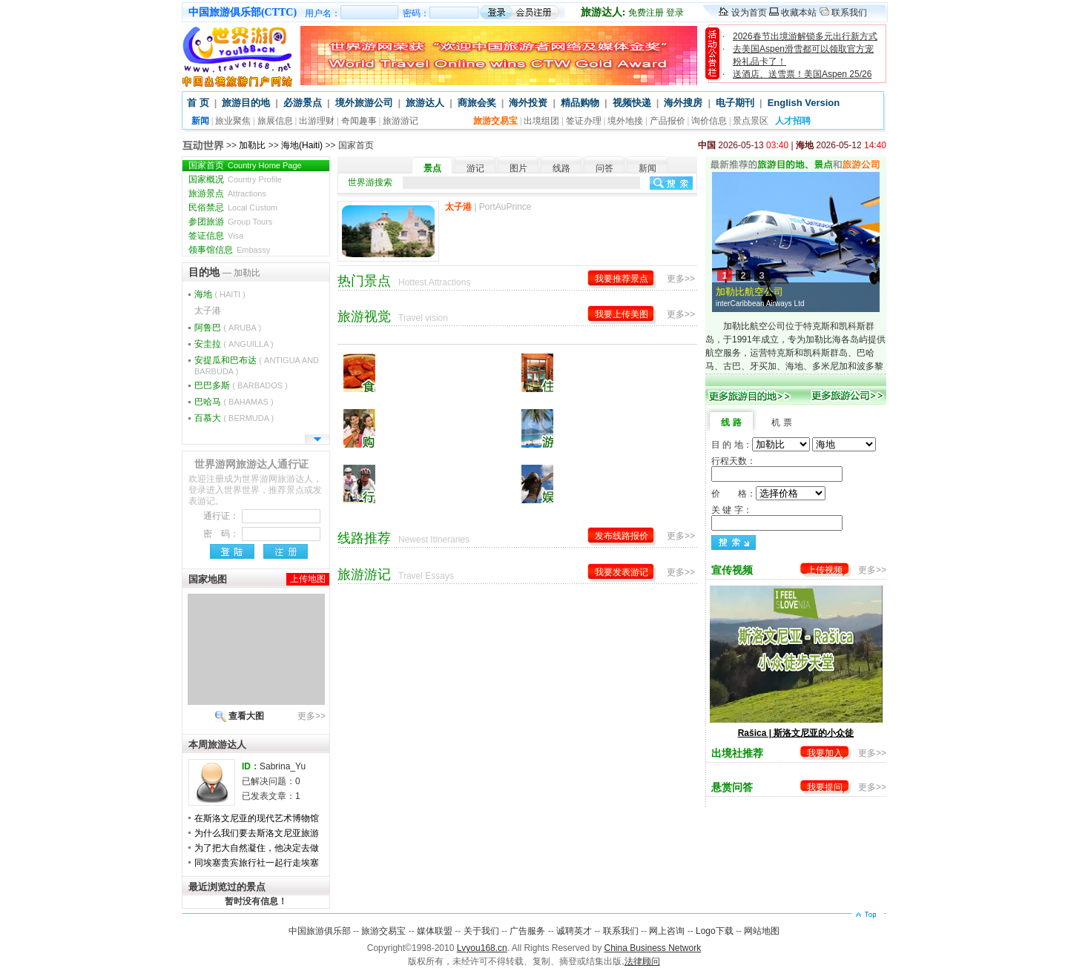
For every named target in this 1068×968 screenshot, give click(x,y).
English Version (804, 102)
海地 (219, 294)
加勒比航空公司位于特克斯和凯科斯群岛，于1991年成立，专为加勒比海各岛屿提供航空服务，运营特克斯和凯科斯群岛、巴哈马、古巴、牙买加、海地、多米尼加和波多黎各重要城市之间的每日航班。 (795, 353)
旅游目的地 (246, 102)
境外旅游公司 (364, 102)
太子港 (207, 310)
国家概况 (235, 179)
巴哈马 (234, 402)
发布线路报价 (621, 536)
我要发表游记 (621, 572)
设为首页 (749, 12)
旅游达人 (425, 102)
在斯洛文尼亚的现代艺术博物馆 (256, 818)
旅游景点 (227, 193)
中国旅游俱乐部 (320, 931)
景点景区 (750, 121)
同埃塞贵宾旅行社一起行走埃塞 (256, 863)
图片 (518, 168)
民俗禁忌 (232, 207)
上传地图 (308, 579)
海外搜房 (683, 102)
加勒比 (252, 145)
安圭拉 (234, 344)
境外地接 (625, 121)
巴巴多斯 (241, 385)
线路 (561, 168)
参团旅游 (230, 221)
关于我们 (481, 931)
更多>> (311, 716)
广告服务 (527, 931)
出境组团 (541, 121)
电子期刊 (735, 102)
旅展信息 (275, 121)
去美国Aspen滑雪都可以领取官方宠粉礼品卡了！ (803, 55)
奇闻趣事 (359, 121)
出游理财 (316, 121)
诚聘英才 (574, 931)
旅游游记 (400, 121)
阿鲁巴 (227, 327)
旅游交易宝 (383, 931)
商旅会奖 (477, 102)
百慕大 (234, 418)
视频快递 (632, 102)
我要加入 (825, 753)
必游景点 (302, 102)
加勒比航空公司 (799, 298)
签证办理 (583, 121)
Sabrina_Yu (283, 766)
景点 (432, 168)
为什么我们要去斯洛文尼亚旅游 (256, 833)
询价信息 (709, 121)
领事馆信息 (229, 250)
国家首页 (245, 165)
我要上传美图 (621, 314)
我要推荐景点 (621, 279)
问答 (604, 168)
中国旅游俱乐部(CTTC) (242, 12)
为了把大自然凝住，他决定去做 (256, 848)
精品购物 (580, 102)
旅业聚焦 (233, 121)
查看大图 (246, 716)
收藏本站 (799, 12)
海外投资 (528, 102)
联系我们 (849, 12)
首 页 (198, 102)
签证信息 (215, 236)
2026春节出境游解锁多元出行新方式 (805, 36)
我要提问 (825, 787)
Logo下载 (715, 931)
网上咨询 (667, 931)
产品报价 (667, 121)
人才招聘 (793, 121)
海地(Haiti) (302, 145)
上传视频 (825, 570)
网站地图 (761, 931)
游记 (475, 168)
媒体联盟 (434, 931)
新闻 (647, 168)
